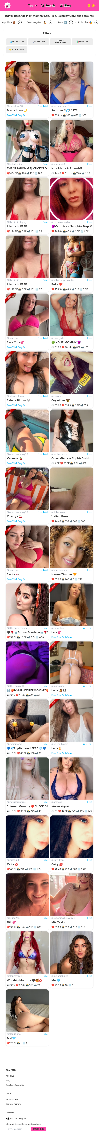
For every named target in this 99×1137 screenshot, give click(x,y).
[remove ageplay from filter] (19, 22)
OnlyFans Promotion (15, 1085)
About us (10, 1075)
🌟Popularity (16, 49)
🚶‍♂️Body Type (38, 41)
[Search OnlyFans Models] (48, 5)
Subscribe (38, 1129)
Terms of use (12, 1099)
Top (30, 5)
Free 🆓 (62, 22)
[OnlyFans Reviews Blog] (65, 5)
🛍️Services (82, 41)
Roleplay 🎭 (85, 22)
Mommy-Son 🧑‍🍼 (36, 22)
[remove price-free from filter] (70, 22)
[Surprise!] (93, 5)
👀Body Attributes (60, 41)
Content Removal (14, 1104)
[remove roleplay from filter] (96, 22)
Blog (8, 1080)
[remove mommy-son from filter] (50, 22)
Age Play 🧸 (8, 22)
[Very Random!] (88, 5)
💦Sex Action (17, 41)
